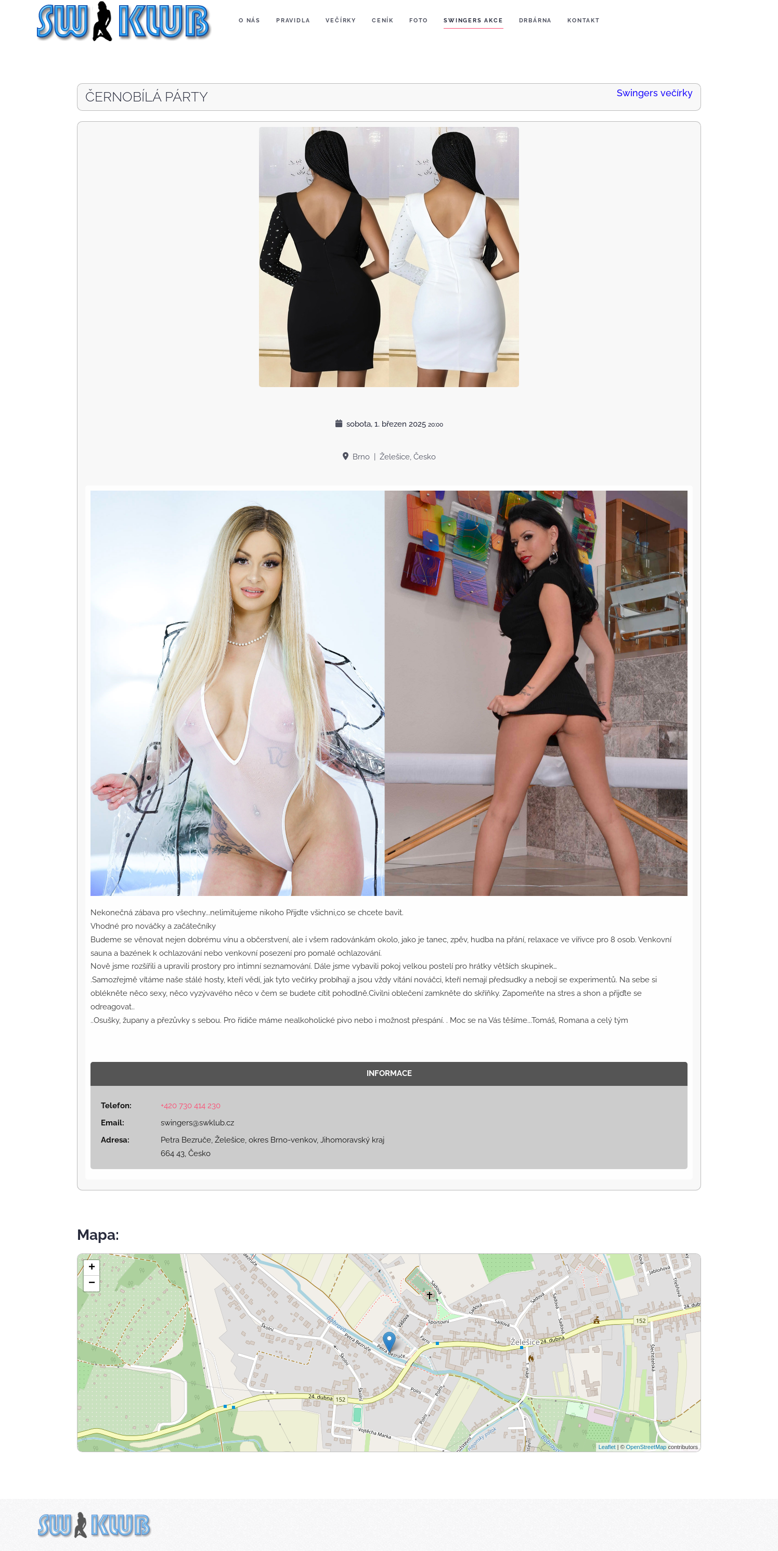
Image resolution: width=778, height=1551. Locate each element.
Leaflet (607, 1447)
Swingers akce (473, 20)
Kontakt (583, 20)
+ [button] (91, 1268)
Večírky (341, 20)
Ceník (383, 20)
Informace (389, 1073)
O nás (250, 20)
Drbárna (535, 20)
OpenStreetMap (646, 1447)
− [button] (91, 1283)
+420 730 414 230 (191, 1105)
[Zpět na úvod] (122, 21)
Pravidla (293, 20)
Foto (418, 20)
